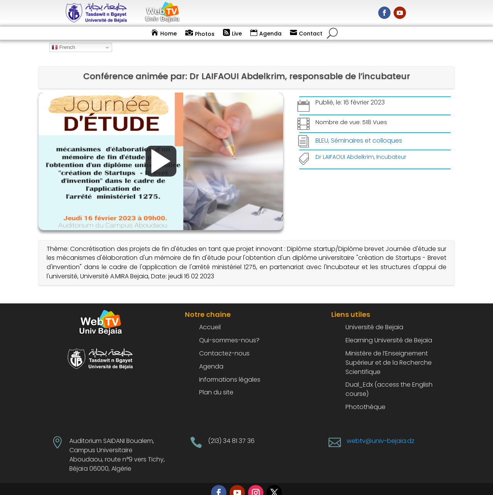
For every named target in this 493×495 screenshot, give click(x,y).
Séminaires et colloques (366, 130)
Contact (310, 33)
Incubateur (391, 146)
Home (168, 33)
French (63, 47)
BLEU (321, 130)
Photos (205, 34)
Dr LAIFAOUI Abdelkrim (344, 146)
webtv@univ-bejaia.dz (380, 430)
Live (237, 33)
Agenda (270, 33)
